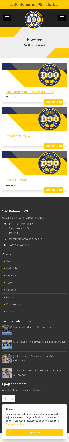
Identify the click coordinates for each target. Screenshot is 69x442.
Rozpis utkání (17, 180)
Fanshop (10, 290)
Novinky (10, 275)
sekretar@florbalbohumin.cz (25, 239)
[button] (7, 18)
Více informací (54, 101)
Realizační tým (18, 136)
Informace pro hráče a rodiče (30, 91)
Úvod (27, 45)
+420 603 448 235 (19, 245)
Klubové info (12, 304)
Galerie (9, 297)
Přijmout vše (34, 433)
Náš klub (10, 268)
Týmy (8, 282)
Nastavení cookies (15, 424)
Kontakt (10, 311)
